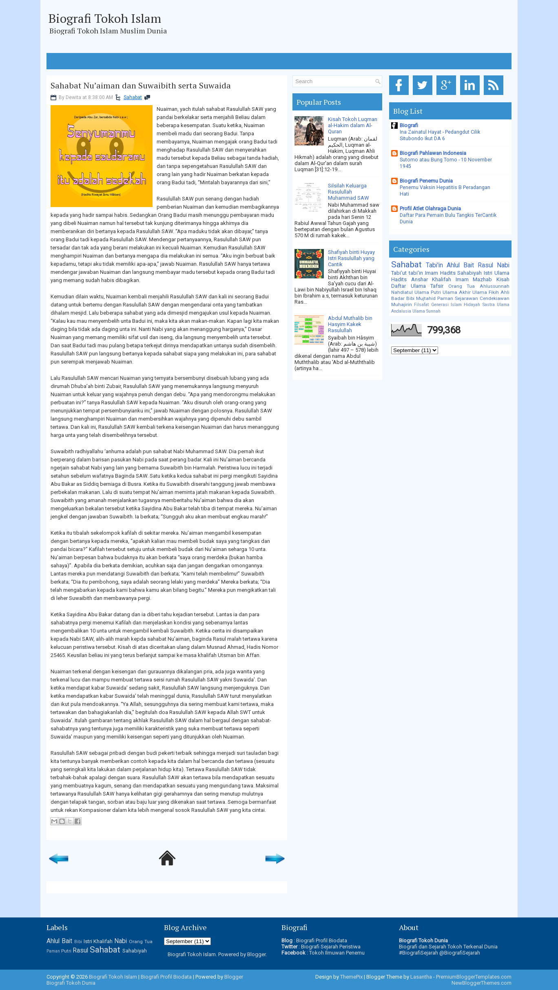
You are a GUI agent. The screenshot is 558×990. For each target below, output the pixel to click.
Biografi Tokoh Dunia (70, 983)
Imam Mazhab (474, 279)
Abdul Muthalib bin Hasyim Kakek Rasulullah (350, 324)
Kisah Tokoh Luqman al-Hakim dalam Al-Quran (352, 125)
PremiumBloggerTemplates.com (474, 977)
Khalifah (441, 279)
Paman (445, 298)
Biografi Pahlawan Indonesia (433, 153)
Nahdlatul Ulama (410, 292)
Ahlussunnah (494, 286)
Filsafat (421, 304)
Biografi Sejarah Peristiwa (331, 947)
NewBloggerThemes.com (482, 983)
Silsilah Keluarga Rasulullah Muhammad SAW (348, 192)
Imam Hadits (440, 273)
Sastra (489, 304)
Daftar (398, 286)
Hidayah (472, 304)
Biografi (409, 125)
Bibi (410, 298)
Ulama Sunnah (426, 311)
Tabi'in (434, 265)
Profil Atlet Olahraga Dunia (430, 208)
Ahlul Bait (460, 265)
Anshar (419, 279)
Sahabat (133, 97)
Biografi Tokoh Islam (105, 18)
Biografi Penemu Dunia (426, 181)
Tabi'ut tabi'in (407, 273)
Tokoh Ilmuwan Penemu (337, 953)
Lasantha (421, 977)
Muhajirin (401, 304)
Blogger (256, 954)
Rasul (485, 265)
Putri (436, 292)
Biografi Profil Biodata (321, 940)
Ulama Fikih (485, 292)
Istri (488, 273)
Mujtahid (426, 298)
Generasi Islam (446, 304)
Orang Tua (461, 286)
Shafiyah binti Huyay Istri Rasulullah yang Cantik (351, 258)
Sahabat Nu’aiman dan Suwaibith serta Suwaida (141, 86)
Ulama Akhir (457, 292)
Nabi (503, 265)
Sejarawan (466, 298)
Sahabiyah (469, 273)
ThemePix (351, 977)
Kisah (502, 279)
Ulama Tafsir (427, 286)
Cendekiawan (494, 298)
